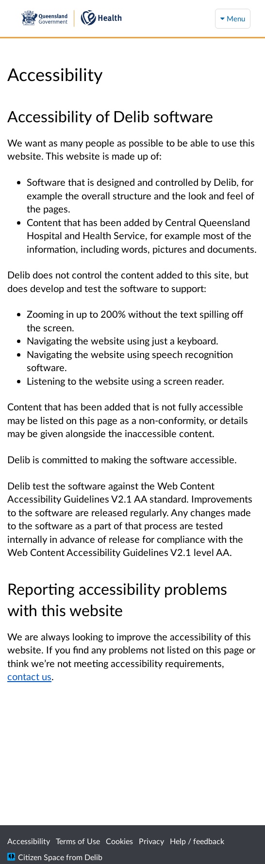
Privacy (151, 841)
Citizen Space (41, 857)
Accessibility (28, 841)
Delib (93, 857)
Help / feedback (197, 841)
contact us (29, 676)
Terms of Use (78, 841)
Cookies (119, 841)
